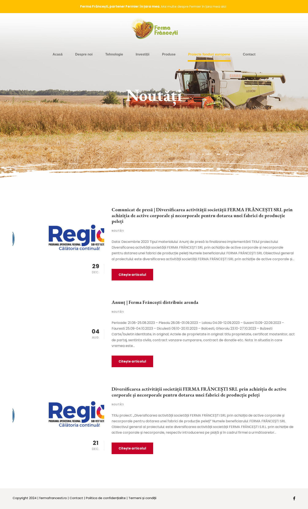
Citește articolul (132, 274)
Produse (169, 54)
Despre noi (84, 54)
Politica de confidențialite (106, 498)
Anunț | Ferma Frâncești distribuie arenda (155, 302)
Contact (249, 54)
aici (223, 6)
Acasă (57, 54)
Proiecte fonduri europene (209, 54)
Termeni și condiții (142, 498)
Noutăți (118, 230)
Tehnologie (114, 54)
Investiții (142, 54)
